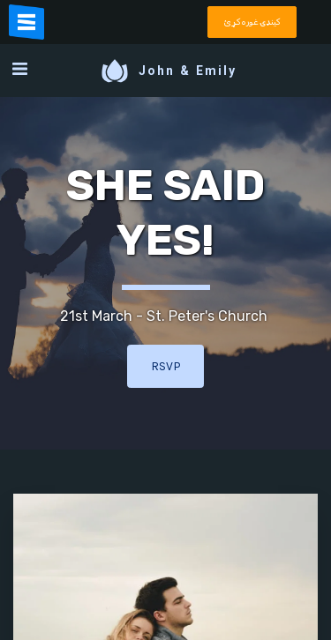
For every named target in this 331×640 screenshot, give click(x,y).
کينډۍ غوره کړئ (252, 21)
